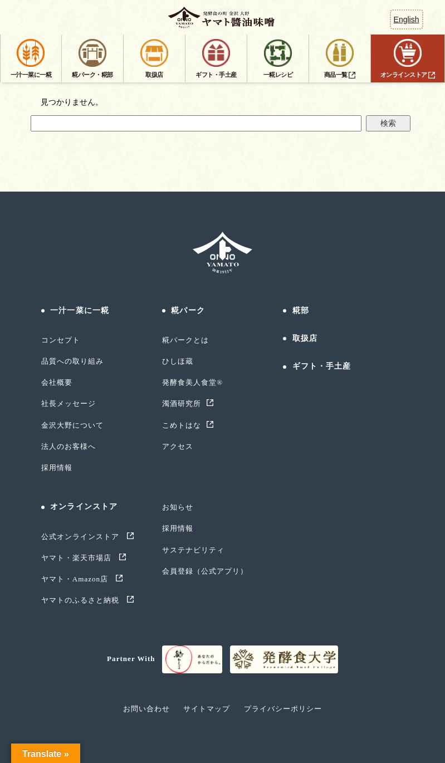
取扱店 (304, 338)
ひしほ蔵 (177, 361)
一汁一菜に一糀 (79, 310)
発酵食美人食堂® (192, 382)
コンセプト (60, 340)
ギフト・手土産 (321, 366)
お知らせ (177, 507)
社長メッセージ (68, 403)
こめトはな (181, 425)
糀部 (300, 310)
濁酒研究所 (181, 403)
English (406, 19)
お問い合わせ (146, 709)
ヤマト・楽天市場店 (77, 558)
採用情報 (56, 467)
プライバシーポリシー (283, 709)
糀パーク (187, 310)
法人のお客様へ (68, 446)
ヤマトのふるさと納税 (81, 600)
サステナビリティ (193, 550)
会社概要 (56, 382)
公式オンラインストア (81, 536)
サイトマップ (206, 709)
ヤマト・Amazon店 (76, 579)
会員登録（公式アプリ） (205, 571)
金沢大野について (72, 425)
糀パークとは (185, 340)
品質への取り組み (72, 361)
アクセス (177, 446)
